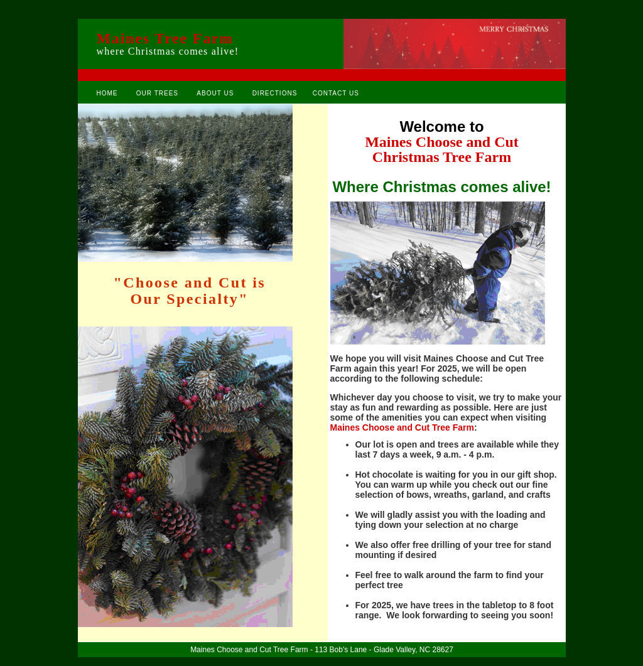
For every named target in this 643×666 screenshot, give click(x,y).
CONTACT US (336, 93)
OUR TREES (157, 93)
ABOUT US (215, 93)
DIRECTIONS (275, 93)
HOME (107, 93)
